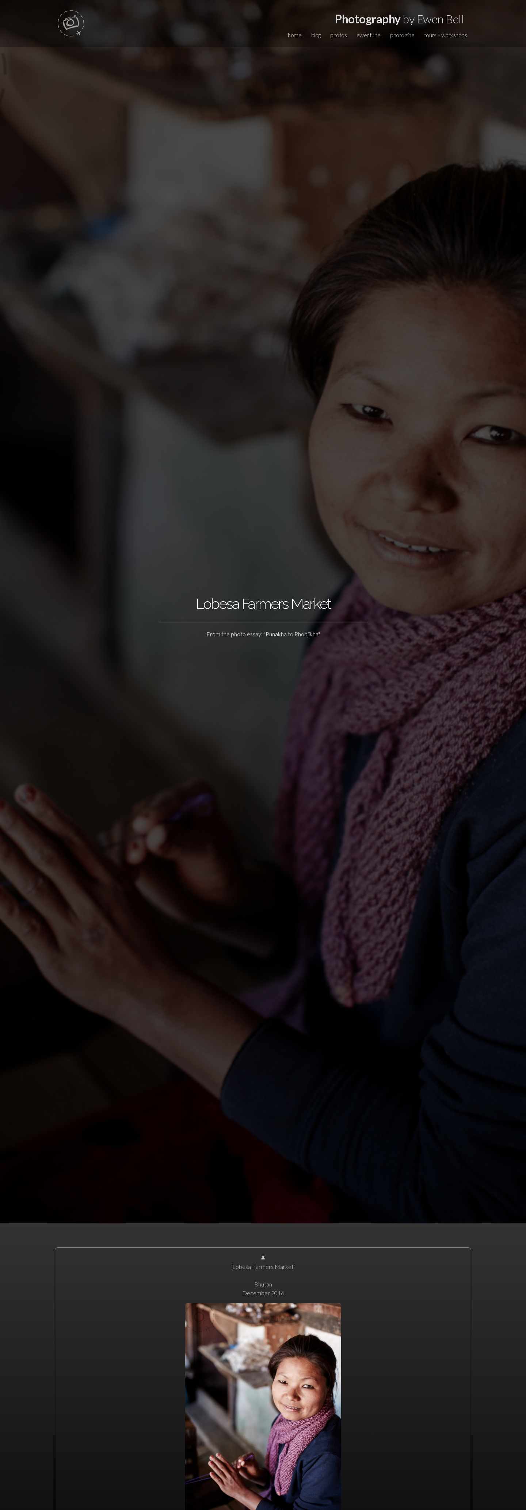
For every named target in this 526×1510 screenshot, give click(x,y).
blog (316, 34)
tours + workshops (445, 34)
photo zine (402, 34)
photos (338, 34)
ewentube (369, 34)
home (294, 34)
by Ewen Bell (399, 19)
